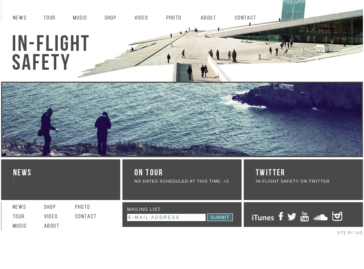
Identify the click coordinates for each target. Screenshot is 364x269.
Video (144, 18)
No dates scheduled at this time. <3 (181, 181)
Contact (250, 18)
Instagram (340, 216)
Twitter (292, 216)
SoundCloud (321, 216)
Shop (114, 18)
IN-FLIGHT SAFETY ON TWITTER (293, 181)
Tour (53, 18)
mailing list (144, 209)
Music (83, 18)
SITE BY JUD (350, 233)
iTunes (263, 216)
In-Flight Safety (51, 52)
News (22, 18)
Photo (177, 18)
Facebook (281, 216)
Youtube (304, 216)
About (212, 18)
